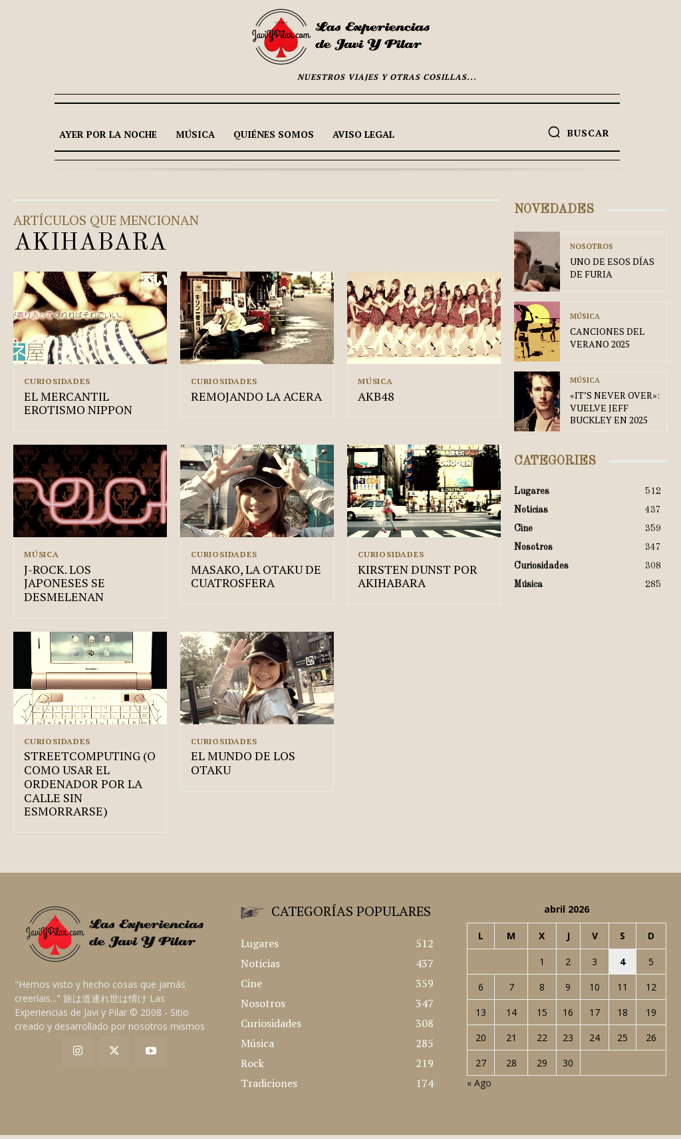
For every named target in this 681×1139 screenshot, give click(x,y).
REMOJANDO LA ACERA (249, 398)
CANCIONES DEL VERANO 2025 (600, 338)
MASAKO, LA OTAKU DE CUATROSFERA (250, 581)
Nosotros (591, 248)
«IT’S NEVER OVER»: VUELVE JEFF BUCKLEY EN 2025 (611, 407)
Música (375, 381)
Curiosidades (57, 381)
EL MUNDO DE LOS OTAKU (256, 749)
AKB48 (374, 398)
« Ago (479, 1061)
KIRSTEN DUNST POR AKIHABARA (411, 581)
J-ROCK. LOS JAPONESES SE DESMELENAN (85, 581)
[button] (578, 131)
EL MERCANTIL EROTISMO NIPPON (73, 405)
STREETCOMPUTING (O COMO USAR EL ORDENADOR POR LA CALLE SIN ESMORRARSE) (87, 769)
